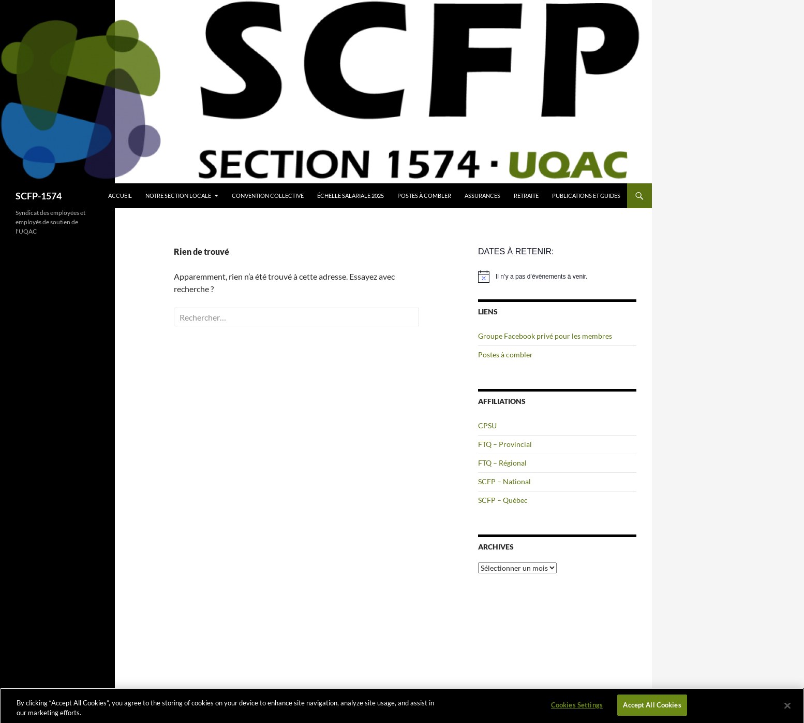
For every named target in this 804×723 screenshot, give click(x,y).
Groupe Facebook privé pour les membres (545, 335)
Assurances (482, 195)
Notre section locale (178, 195)
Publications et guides (586, 195)
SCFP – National (504, 481)
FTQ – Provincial (505, 444)
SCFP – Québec (503, 500)
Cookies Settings (577, 708)
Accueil (120, 195)
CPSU (487, 425)
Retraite (526, 195)
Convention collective (268, 195)
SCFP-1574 (39, 195)
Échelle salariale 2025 (350, 195)
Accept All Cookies (652, 708)
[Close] (787, 708)
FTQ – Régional (502, 462)
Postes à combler (424, 195)
